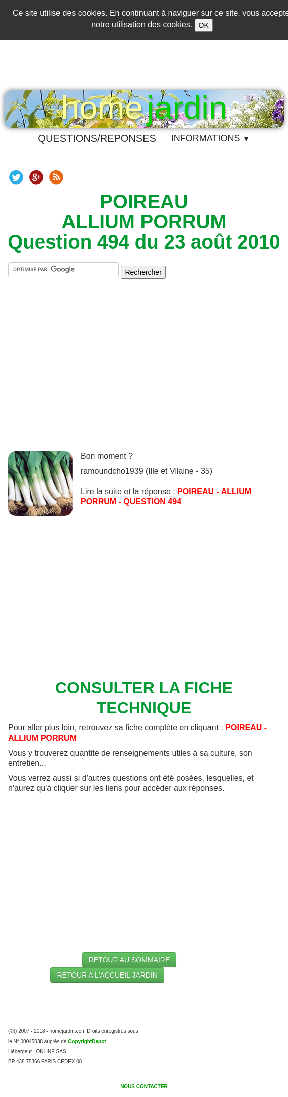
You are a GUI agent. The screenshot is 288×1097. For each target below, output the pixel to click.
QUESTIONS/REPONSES (97, 138)
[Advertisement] (148, 373)
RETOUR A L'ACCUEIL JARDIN (107, 975)
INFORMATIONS (210, 138)
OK (204, 25)
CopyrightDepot (87, 1041)
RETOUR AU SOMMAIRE (129, 960)
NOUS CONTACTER (144, 1086)
